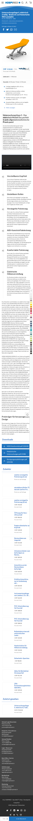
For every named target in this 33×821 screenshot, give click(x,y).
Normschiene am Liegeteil (20, 539)
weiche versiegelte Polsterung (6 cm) (21, 476)
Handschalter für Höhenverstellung (20, 647)
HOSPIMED (8, 799)
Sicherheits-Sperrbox (21, 658)
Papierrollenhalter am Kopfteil (22, 526)
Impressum (14, 805)
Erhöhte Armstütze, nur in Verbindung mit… (21, 581)
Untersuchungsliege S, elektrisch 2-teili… (21, 706)
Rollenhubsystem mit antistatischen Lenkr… (21, 633)
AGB (9, 805)
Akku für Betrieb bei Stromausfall (21, 672)
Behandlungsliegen (16, 21)
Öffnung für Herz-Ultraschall (20, 514)
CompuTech (17, 802)
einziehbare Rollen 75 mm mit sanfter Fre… (21, 488)
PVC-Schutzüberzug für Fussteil (21, 607)
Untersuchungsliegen (9, 23)
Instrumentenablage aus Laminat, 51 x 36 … (22, 594)
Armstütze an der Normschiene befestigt (20, 567)
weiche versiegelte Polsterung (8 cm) (21, 501)
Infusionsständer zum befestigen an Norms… (22, 553)
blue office (15, 799)
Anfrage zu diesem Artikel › (9, 26)
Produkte (5, 21)
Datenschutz (21, 805)
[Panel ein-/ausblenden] (27, 414)
